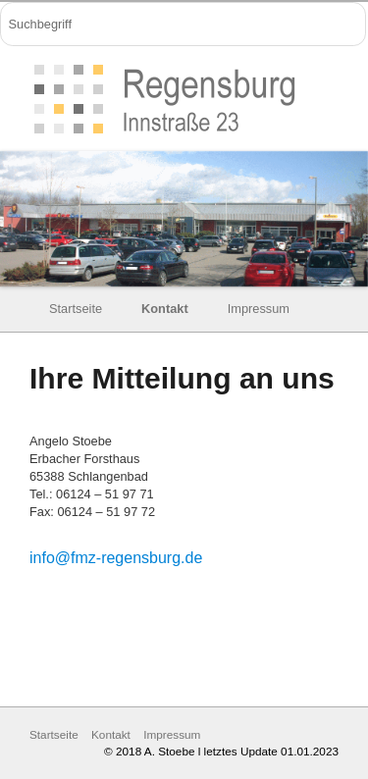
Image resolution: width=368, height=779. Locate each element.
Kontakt (164, 308)
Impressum (258, 308)
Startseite (75, 308)
